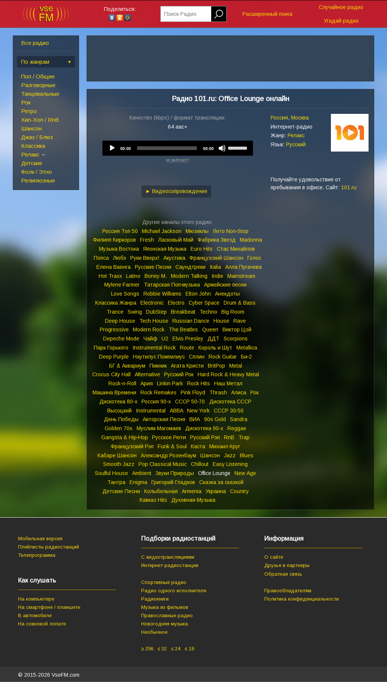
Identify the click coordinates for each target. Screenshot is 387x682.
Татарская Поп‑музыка (172, 285)
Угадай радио (341, 21)
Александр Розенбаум (168, 455)
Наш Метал (228, 383)
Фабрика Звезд (217, 240)
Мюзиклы (197, 231)
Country (239, 491)
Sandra (238, 419)
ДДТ (213, 339)
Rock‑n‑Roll (122, 383)
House (221, 321)
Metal (235, 366)
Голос (254, 258)
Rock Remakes (158, 392)
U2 (165, 339)
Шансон (31, 128)
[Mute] (222, 148)
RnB (229, 437)
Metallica (246, 348)
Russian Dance (190, 321)
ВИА (194, 419)
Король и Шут (215, 348)
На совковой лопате (42, 624)
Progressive (114, 329)
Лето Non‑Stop (231, 231)
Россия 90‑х (156, 401)
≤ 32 (162, 648)
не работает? (177, 160)
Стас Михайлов (236, 249)
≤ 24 (175, 648)
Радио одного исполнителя (173, 590)
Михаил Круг (224, 446)
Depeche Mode (121, 339)
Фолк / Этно (36, 172)
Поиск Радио (180, 14)
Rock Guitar (223, 357)
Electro (176, 303)
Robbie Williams (162, 294)
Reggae (236, 428)
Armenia (191, 491)
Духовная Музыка (193, 500)
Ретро (29, 111)
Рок (25, 102)
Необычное (154, 632)
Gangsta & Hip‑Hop (124, 437)
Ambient (141, 473)
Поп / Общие (38, 76)
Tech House (153, 321)
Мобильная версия (40, 538)
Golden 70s (119, 428)
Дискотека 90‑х (204, 428)
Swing (135, 312)
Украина (216, 491)
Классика (33, 146)
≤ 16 (189, 648)
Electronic (152, 303)
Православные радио (167, 615)
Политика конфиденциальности (301, 599)
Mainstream (241, 276)
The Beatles (183, 329)
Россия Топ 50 (120, 231)
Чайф (150, 339)
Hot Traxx (110, 276)
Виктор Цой (236, 329)
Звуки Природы (174, 473)
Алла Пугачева (243, 267)
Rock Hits (198, 383)
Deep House (120, 321)
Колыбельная (161, 491)
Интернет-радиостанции (169, 565)
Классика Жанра (115, 303)
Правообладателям (287, 590)
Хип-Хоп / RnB (40, 119)
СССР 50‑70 (190, 401)
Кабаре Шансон (117, 455)
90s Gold (215, 419)
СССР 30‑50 (229, 411)
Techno (208, 312)
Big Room (232, 312)
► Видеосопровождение (176, 191)
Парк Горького (111, 348)
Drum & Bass (240, 303)
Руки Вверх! (144, 258)
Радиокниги (155, 599)
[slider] (167, 148)
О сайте (273, 557)
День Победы (121, 419)
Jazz (230, 455)
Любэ (119, 258)
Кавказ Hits (153, 500)
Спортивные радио (163, 582)
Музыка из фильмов (164, 607)
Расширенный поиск (267, 14)
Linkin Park (170, 383)
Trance (115, 312)
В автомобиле (35, 615)
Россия (279, 118)
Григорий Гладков (173, 482)
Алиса (238, 392)
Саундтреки (190, 267)
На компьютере (36, 599)
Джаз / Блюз (37, 137)
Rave (239, 321)
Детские (31, 163)
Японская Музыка (164, 249)
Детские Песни (121, 491)
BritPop (216, 366)
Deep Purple (114, 357)
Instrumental (151, 411)
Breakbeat (183, 312)
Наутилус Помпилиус (159, 357)
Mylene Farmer (122, 285)
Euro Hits (201, 249)
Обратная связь (283, 574)
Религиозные (38, 180)
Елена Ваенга (113, 267)
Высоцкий (119, 411)
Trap (244, 437)
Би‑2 (246, 357)
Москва (300, 118)
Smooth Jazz (118, 464)
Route (187, 348)
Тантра (116, 482)
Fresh (147, 240)
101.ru (349, 187)
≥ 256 (147, 648)
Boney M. (156, 276)
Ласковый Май (176, 240)
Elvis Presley (187, 339)
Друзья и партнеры (286, 565)
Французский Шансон (216, 258)
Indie (217, 276)
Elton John (198, 294)
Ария (146, 383)
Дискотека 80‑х (118, 401)
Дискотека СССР (230, 401)
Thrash (218, 392)
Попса (101, 258)
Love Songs (125, 294)
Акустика (174, 258)
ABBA (176, 411)
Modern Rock (149, 329)
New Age (245, 473)
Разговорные (38, 85)
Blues (246, 455)
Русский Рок (179, 374)
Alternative (147, 374)
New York (198, 411)
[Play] (112, 148)
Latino (133, 276)
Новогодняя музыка (164, 624)
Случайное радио (341, 7)
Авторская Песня (164, 419)
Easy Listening (230, 464)
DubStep (156, 312)
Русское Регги (169, 437)
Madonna (251, 240)
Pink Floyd (193, 392)
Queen (210, 329)
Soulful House (111, 473)
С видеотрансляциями (167, 557)
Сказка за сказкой (221, 482)
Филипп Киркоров (114, 240)
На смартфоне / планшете (49, 607)
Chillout (200, 464)
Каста (198, 446)
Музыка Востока (119, 249)
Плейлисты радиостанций (48, 547)
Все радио (35, 43)
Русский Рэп (205, 437)
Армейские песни (225, 285)
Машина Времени (114, 392)
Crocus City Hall (111, 374)
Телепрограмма (36, 555)
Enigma (138, 482)
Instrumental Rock (154, 348)
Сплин (196, 357)
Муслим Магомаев (159, 428)
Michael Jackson (161, 231)
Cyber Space (204, 303)
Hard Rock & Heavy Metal (228, 374)
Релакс (30, 154)
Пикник (158, 366)
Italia (215, 267)
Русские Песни (153, 267)
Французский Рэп (132, 446)
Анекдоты (227, 294)
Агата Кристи (187, 366)
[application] (177, 148)
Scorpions (236, 339)
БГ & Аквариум (127, 366)
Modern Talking (189, 276)
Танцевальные (40, 93)
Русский (296, 144)
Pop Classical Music (163, 464)
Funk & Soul (172, 446)
